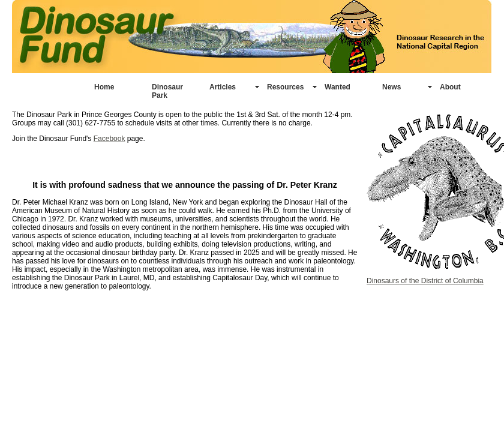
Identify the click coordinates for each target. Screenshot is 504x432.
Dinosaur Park (167, 91)
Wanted (337, 87)
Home (104, 87)
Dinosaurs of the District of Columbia (425, 281)
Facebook (109, 138)
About (450, 87)
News (391, 87)
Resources (285, 87)
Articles (222, 87)
